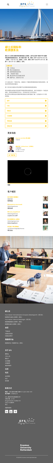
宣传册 (7, 381)
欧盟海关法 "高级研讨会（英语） (14, 343)
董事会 (7, 354)
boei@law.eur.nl (20, 151)
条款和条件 (8, 365)
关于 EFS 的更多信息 (39, 37)
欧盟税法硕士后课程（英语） (13, 324)
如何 (8, 100)
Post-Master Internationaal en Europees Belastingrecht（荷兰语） (24, 315)
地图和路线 (8, 407)
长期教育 (7, 363)
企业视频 (7, 361)
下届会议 (7, 331)
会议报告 (7, 376)
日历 (6, 369)
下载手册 (12, 155)
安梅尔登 (9, 126)
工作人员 (7, 356)
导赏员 (9, 111)
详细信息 (9, 121)
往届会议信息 (9, 333)
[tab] (26, 101)
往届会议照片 (9, 336)
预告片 (7, 358)
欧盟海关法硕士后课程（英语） (14, 317)
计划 (8, 106)
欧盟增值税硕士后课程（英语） (14, 322)
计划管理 (9, 116)
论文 (6, 378)
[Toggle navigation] (47, 4)
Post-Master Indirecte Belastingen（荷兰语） (18, 319)
